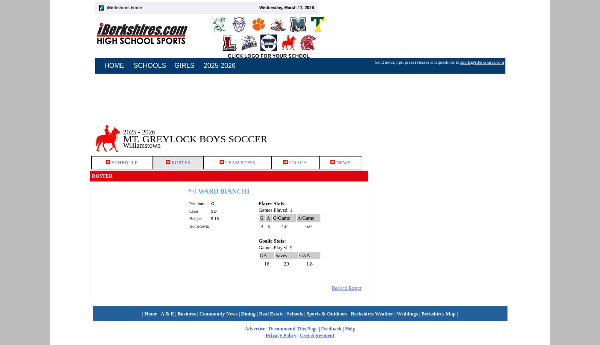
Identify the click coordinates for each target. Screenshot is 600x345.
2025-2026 (220, 65)
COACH (298, 163)
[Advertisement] (439, 132)
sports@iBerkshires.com (482, 62)
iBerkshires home (124, 7)
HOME (115, 65)
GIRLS (185, 65)
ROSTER (181, 163)
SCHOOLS (150, 65)
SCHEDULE (125, 163)
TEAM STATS (240, 163)
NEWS (343, 163)
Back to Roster (346, 288)
